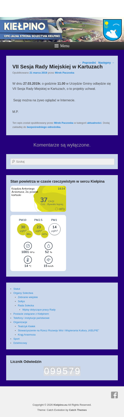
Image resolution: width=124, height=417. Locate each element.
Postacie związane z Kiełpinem (31, 313)
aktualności (94, 122)
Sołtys (21, 301)
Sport (16, 338)
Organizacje (20, 322)
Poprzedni (87, 62)
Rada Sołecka (26, 305)
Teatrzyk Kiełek (26, 326)
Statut (16, 288)
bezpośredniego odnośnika (43, 127)
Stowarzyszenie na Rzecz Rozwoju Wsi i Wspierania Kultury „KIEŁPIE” (58, 330)
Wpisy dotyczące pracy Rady (39, 309)
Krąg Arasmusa (27, 334)
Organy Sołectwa (23, 292)
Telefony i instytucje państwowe (31, 317)
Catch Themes (78, 409)
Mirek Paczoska (64, 72)
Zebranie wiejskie (28, 297)
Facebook (114, 395)
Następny (106, 62)
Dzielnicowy (20, 342)
